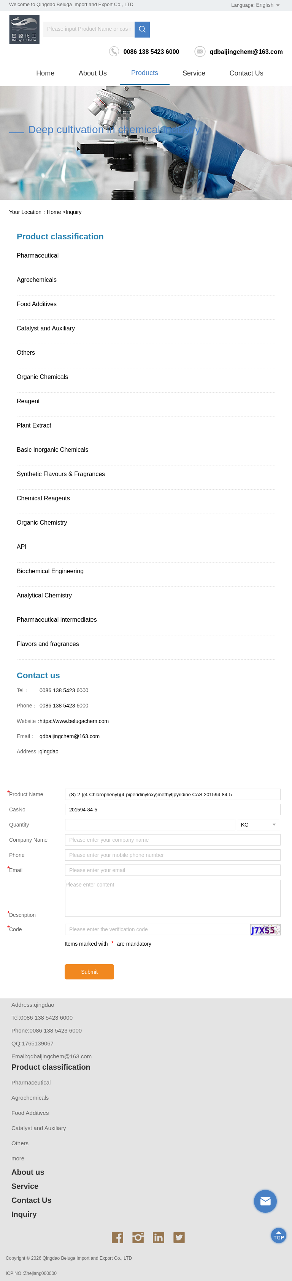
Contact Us (246, 73)
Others (26, 352)
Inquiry (74, 212)
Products (144, 73)
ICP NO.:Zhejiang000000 (31, 1273)
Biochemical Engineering (50, 571)
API (22, 547)
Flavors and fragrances (48, 644)
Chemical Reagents (43, 498)
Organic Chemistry (42, 522)
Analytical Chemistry (44, 595)
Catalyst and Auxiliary (46, 328)
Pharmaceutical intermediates (57, 619)
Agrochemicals (37, 280)
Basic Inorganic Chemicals (53, 449)
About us (93, 73)
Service (193, 73)
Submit (89, 972)
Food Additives (37, 304)
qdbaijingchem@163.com (238, 52)
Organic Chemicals (42, 377)
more (17, 1158)
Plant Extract (34, 425)
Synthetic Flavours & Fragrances (61, 474)
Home (45, 73)
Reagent (28, 401)
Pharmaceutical (38, 255)
